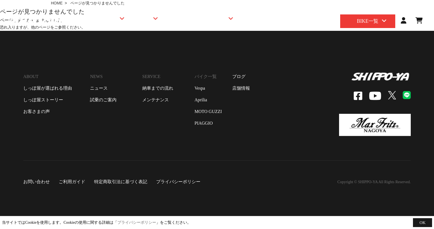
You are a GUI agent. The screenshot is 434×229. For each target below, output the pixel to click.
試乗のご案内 (103, 99)
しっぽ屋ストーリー (43, 99)
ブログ (239, 76)
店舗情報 (241, 88)
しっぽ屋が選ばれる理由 (47, 88)
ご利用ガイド (72, 181)
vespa (200, 88)
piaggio (204, 123)
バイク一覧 (206, 76)
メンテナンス (155, 99)
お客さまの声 (36, 111)
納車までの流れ (157, 88)
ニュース (99, 88)
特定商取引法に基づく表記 (120, 181)
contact (413, 6)
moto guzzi (208, 111)
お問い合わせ (36, 181)
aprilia (201, 99)
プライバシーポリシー (178, 181)
